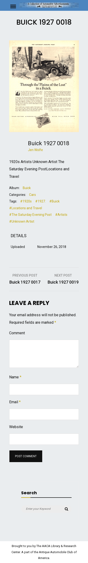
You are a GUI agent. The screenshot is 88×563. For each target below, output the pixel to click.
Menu (14, 6)
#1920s (26, 201)
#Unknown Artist (21, 221)
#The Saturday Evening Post (30, 215)
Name (15, 377)
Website (16, 427)
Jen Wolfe (35, 150)
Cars (32, 195)
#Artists (61, 215)
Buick (27, 188)
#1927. (40, 201)
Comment (17, 333)
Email (15, 402)
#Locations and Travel (25, 208)
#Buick (54, 201)
